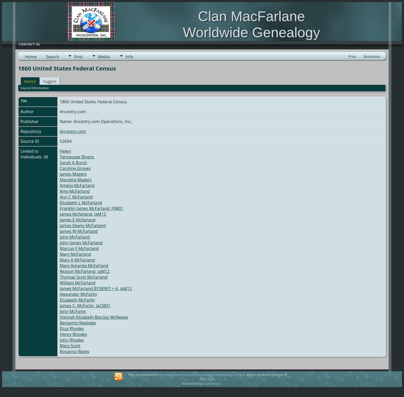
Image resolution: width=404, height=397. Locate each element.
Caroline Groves (75, 168)
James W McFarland (79, 231)
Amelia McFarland (77, 185)
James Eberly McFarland (83, 225)
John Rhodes (72, 340)
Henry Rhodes (73, 334)
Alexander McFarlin (78, 294)
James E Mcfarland (77, 220)
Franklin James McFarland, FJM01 (91, 208)
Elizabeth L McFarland (81, 203)
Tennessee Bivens (77, 157)
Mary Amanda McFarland (84, 265)
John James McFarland (81, 243)
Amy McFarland (75, 191)
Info (129, 57)
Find (78, 57)
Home (30, 57)
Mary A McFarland (77, 260)
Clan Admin (212, 383)
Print (352, 56)
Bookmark (372, 56)
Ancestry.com (73, 131)
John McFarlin (73, 311)
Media (104, 57)
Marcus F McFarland (79, 248)
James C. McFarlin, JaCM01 (85, 306)
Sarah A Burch (73, 162)
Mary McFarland (75, 254)
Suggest (49, 81)
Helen (65, 151)
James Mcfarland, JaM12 (83, 214)
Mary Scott (70, 346)
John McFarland (75, 237)
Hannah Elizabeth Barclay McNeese (94, 317)
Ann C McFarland (76, 197)
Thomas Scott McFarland (84, 277)
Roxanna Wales (74, 351)
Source (30, 81)
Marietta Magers (75, 180)
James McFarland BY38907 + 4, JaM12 (96, 288)
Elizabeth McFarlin (77, 300)
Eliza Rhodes (72, 328)
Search (52, 57)
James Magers (73, 174)
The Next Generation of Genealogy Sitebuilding (195, 375)
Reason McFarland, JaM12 (84, 271)
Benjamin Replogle (78, 323)
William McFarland (77, 283)
